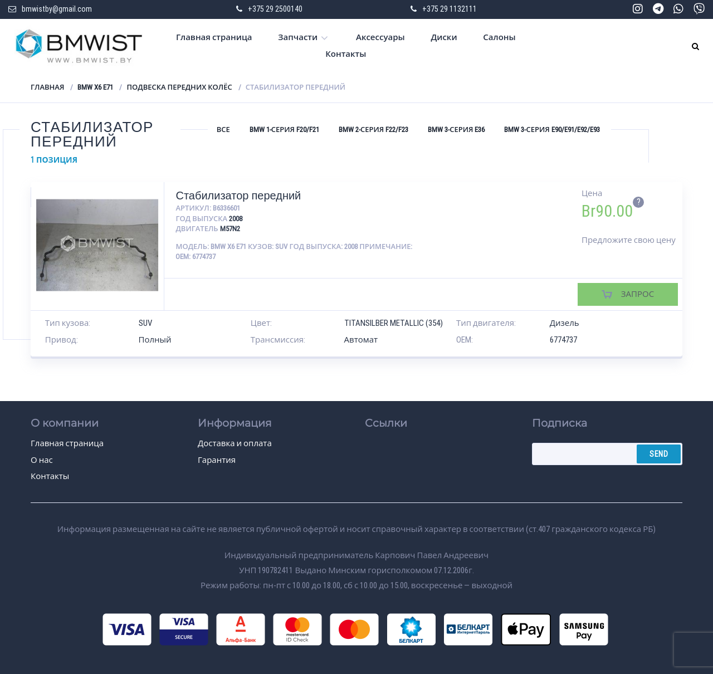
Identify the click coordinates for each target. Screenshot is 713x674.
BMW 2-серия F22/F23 (373, 129)
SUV (145, 323)
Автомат (361, 340)
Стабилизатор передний (238, 195)
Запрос (637, 294)
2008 (235, 218)
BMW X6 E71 (95, 87)
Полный (155, 340)
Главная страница (214, 37)
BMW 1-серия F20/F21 (284, 129)
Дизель (564, 323)
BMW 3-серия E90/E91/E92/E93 (551, 129)
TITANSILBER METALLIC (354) (393, 323)
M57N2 (230, 228)
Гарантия (217, 460)
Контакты (345, 54)
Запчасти (298, 37)
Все (223, 129)
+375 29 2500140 (275, 8)
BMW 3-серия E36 (456, 129)
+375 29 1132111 (449, 8)
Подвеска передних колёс (179, 87)
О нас (42, 460)
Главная (47, 87)
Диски (444, 37)
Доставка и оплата (235, 443)
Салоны (499, 37)
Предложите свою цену (629, 240)
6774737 (563, 340)
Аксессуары (380, 37)
